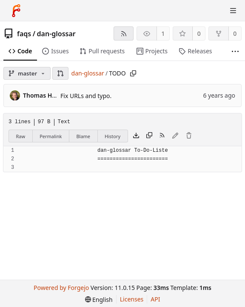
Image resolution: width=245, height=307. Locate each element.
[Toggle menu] (233, 10)
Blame (83, 136)
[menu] (99, 299)
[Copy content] (149, 136)
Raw (21, 136)
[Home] (16, 10)
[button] (60, 73)
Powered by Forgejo (61, 288)
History (112, 136)
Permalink (51, 136)
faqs (24, 33)
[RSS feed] (124, 33)
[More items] (235, 51)
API (155, 299)
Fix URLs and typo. (85, 96)
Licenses (132, 299)
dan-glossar (56, 33)
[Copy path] (133, 73)
